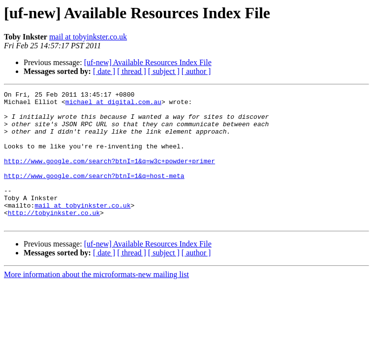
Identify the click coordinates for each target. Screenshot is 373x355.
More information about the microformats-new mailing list (96, 301)
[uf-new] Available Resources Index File (148, 62)
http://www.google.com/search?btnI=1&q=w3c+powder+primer (109, 175)
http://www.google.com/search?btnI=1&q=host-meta (94, 193)
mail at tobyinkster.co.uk (88, 37)
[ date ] (104, 71)
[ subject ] (164, 71)
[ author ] (196, 71)
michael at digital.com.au (113, 104)
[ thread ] (131, 71)
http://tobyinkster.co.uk (54, 237)
